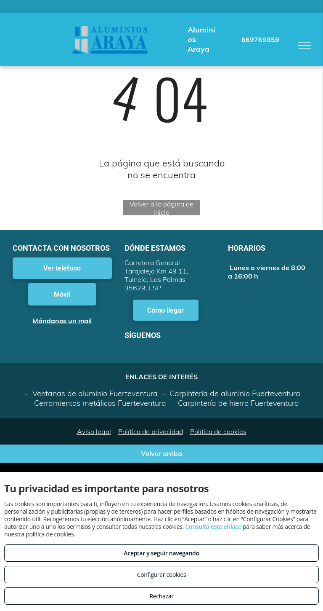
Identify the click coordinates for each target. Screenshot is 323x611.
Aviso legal (94, 431)
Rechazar (161, 596)
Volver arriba (161, 453)
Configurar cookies (161, 575)
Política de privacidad (150, 431)
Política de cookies (218, 431)
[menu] (304, 45)
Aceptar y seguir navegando (161, 553)
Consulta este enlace (213, 527)
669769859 (260, 39)
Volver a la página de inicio (161, 207)
